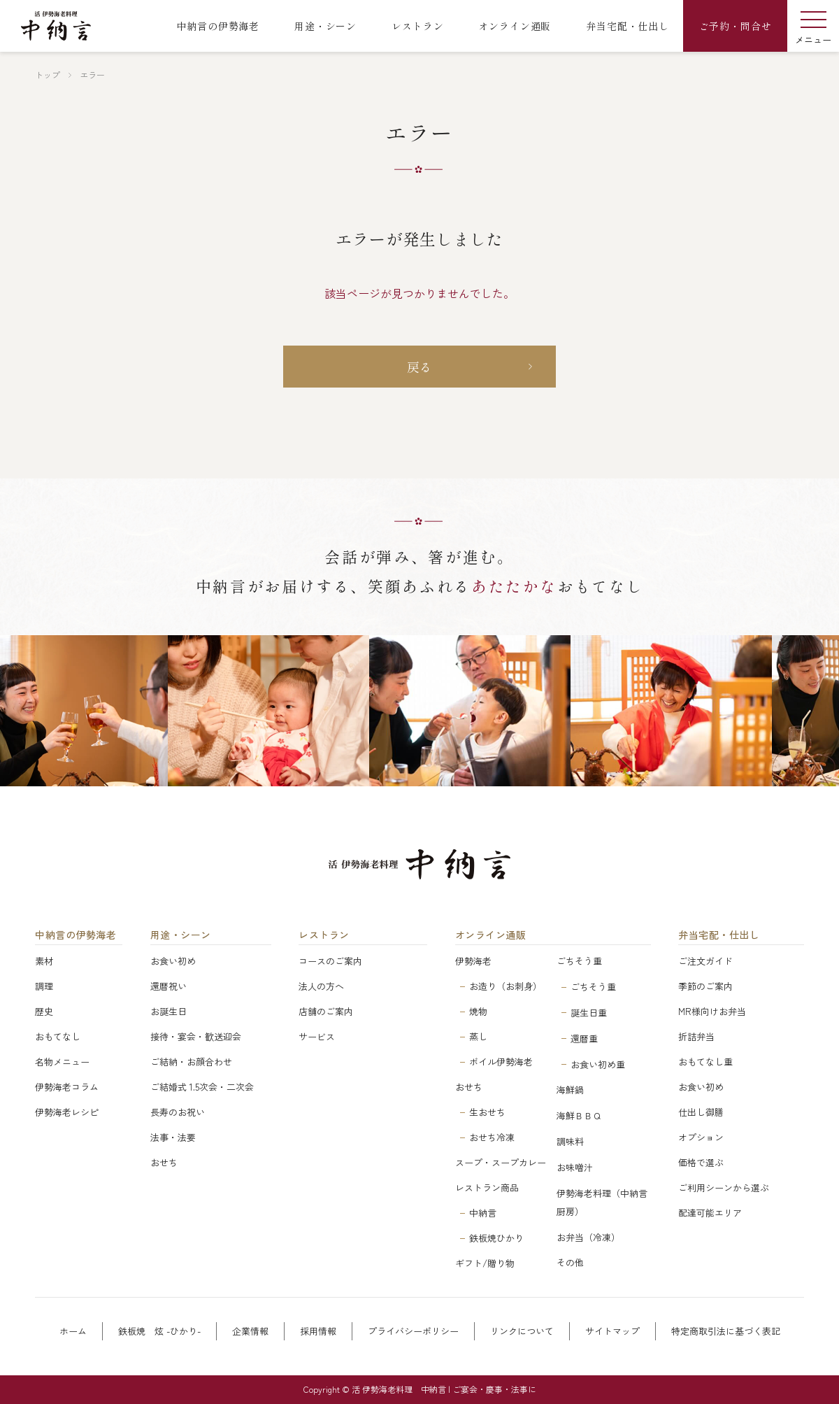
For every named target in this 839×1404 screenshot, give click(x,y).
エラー (92, 74)
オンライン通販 (490, 935)
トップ (47, 74)
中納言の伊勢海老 (75, 935)
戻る (420, 366)
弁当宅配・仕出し (718, 935)
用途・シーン (180, 935)
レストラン (324, 935)
